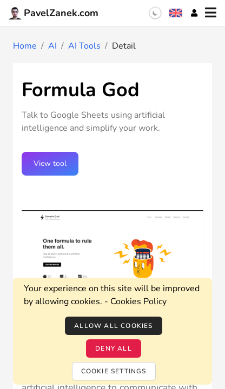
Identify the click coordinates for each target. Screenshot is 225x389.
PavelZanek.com (53, 12)
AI (52, 46)
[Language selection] (175, 13)
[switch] (155, 12)
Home (25, 46)
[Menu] (210, 13)
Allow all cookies (113, 325)
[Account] (194, 13)
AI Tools (84, 46)
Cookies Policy (138, 301)
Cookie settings (114, 371)
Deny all (113, 348)
